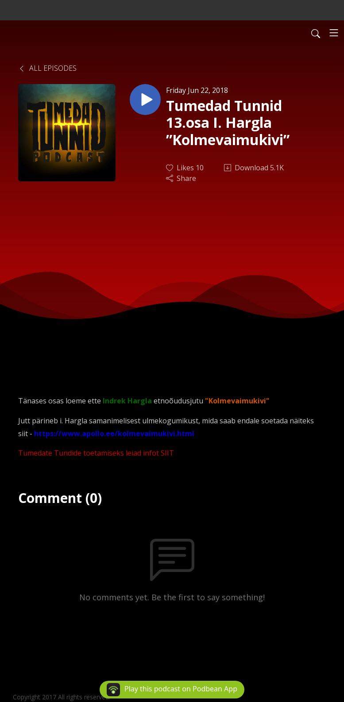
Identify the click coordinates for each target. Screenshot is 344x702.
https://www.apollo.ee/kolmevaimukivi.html (114, 433)
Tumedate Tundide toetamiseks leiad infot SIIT (96, 453)
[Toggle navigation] (334, 32)
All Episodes (47, 68)
